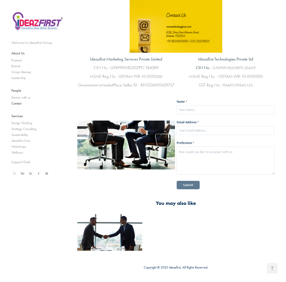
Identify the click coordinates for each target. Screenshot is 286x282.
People (16, 90)
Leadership (18, 78)
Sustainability (19, 135)
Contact (16, 103)
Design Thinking (21, 123)
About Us (17, 53)
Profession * (185, 143)
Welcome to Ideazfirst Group (31, 42)
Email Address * (188, 122)
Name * (182, 101)
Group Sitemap (21, 72)
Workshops (18, 147)
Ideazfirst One (20, 141)
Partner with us (20, 97)
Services (17, 116)
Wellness (17, 152)
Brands (15, 66)
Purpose (16, 60)
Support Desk (20, 162)
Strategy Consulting (23, 129)
